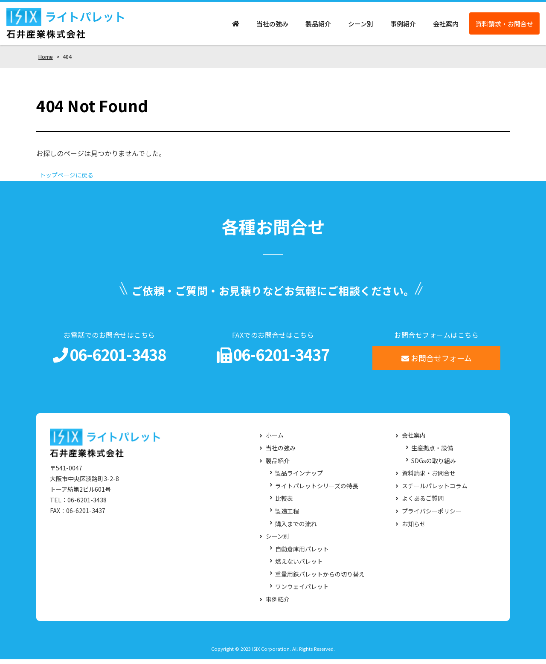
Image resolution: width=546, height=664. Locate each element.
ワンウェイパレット (302, 592)
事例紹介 (403, 25)
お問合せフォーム (436, 362)
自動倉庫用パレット (302, 554)
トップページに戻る (70, 179)
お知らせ (414, 529)
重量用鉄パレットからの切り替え (320, 579)
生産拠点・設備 (432, 453)
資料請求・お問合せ (504, 25)
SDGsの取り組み (433, 465)
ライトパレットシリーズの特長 (316, 491)
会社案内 (446, 25)
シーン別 (360, 25)
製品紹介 (318, 25)
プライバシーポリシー (432, 516)
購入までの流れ (296, 529)
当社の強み (272, 25)
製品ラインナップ (299, 478)
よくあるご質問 (423, 503)
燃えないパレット (299, 567)
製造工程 (287, 516)
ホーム (275, 440)
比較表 (284, 503)
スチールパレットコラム (435, 491)
